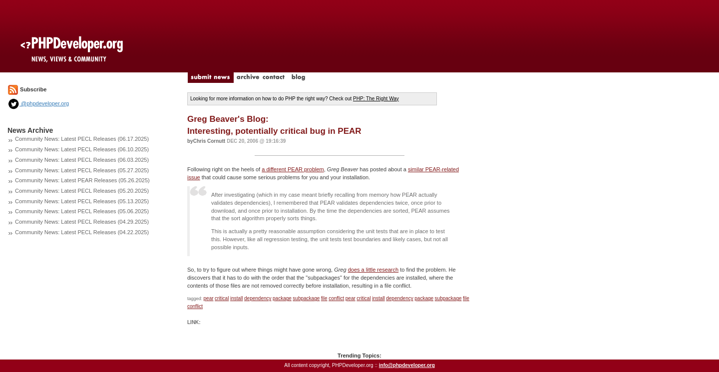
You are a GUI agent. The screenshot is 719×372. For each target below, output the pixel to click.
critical (222, 298)
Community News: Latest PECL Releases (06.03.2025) (82, 160)
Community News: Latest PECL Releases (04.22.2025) (82, 232)
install (236, 298)
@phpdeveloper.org (38, 103)
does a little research (373, 270)
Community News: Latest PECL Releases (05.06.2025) (82, 211)
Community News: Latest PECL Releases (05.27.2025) (82, 170)
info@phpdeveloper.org (407, 365)
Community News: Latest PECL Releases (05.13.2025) (82, 201)
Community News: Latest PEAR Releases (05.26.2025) (82, 180)
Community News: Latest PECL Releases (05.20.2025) (82, 191)
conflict (336, 298)
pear (209, 298)
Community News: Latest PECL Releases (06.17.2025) (82, 139)
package (282, 298)
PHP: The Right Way (376, 98)
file (324, 298)
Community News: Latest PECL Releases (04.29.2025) (82, 222)
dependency (258, 298)
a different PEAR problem (293, 169)
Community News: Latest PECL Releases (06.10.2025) (82, 149)
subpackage (306, 298)
